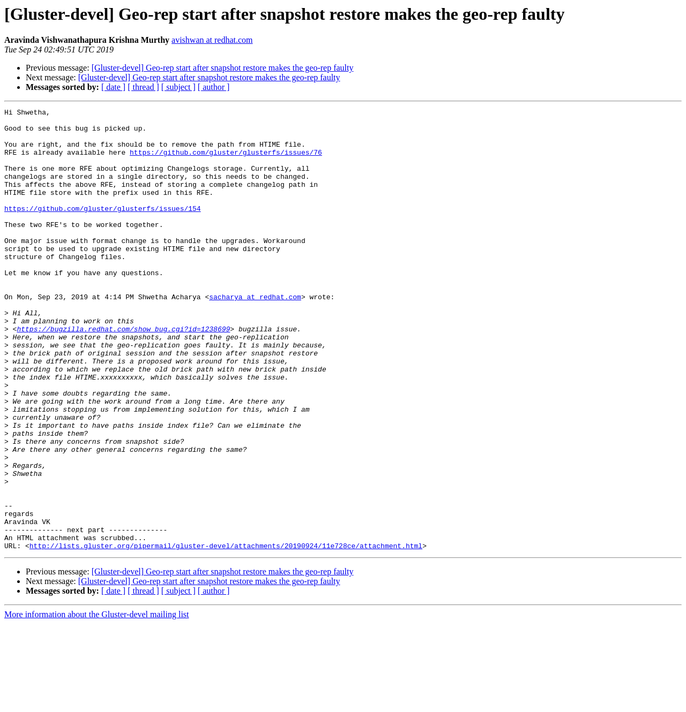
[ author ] (214, 87)
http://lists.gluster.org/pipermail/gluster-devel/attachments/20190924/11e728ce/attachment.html (225, 634)
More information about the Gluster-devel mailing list (96, 702)
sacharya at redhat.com (255, 335)
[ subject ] (178, 87)
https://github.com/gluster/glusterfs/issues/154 (102, 229)
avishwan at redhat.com (212, 39)
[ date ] (113, 87)
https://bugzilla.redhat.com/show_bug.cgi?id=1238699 (123, 373)
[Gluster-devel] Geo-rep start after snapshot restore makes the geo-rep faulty (223, 67)
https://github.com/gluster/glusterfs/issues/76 (226, 161)
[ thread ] (143, 87)
